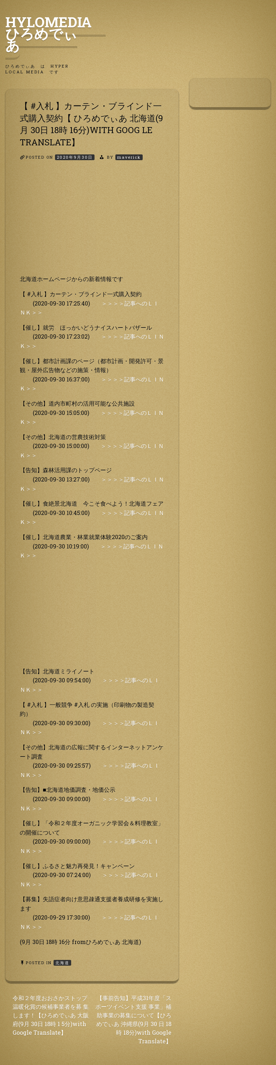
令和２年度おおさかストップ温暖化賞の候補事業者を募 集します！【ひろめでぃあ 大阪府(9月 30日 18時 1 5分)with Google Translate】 (51, 1015)
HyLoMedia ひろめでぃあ (55, 33)
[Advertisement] (92, 223)
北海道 (62, 962)
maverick (129, 157)
